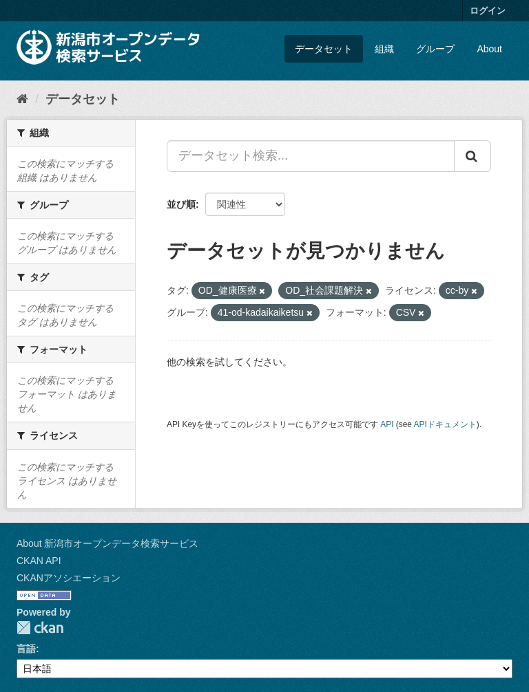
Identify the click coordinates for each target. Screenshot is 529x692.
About (489, 48)
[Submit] (472, 156)
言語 (26, 648)
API (386, 424)
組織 (384, 48)
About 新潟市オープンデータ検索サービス (107, 543)
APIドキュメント (445, 424)
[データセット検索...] (311, 156)
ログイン (488, 11)
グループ (435, 48)
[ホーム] (22, 99)
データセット (324, 48)
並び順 (181, 204)
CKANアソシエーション (69, 577)
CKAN (40, 627)
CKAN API (39, 560)
